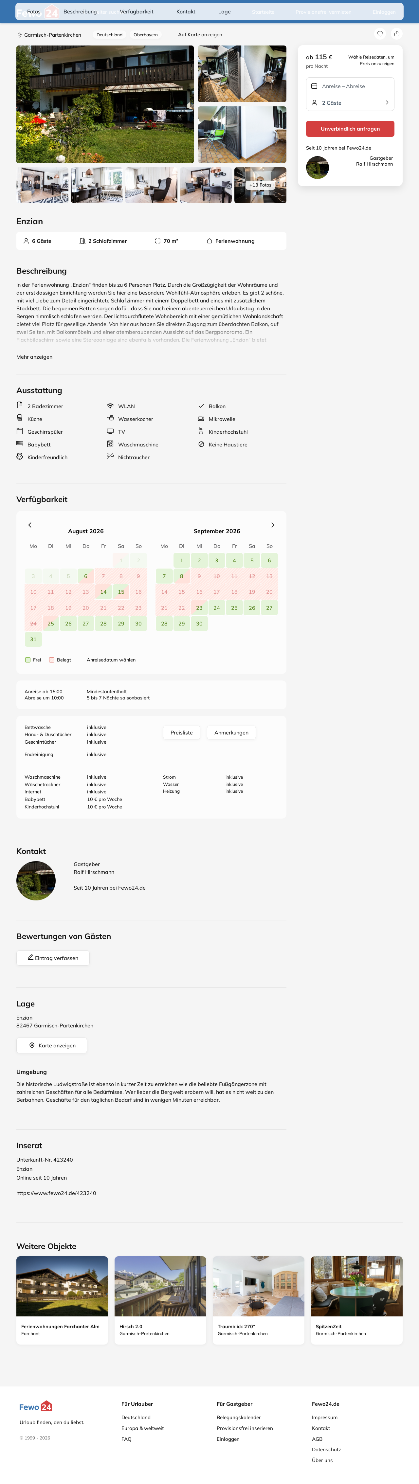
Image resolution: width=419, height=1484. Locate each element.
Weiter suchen (103, 12)
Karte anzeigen (52, 1045)
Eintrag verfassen (53, 957)
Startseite (263, 12)
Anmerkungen (231, 732)
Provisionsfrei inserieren (245, 1428)
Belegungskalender (239, 1417)
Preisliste (182, 732)
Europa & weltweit (142, 1428)
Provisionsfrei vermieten (324, 12)
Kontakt (321, 1428)
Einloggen (384, 12)
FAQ (126, 1439)
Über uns (322, 1460)
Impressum (324, 1417)
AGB (317, 1439)
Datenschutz (326, 1449)
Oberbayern (146, 34)
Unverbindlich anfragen (350, 128)
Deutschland (109, 34)
